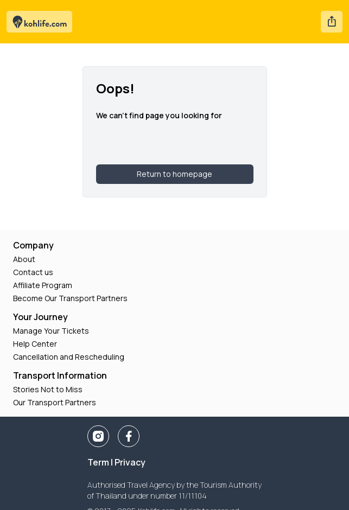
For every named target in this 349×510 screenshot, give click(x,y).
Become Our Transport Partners (70, 298)
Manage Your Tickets (51, 331)
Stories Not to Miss (48, 389)
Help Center (35, 344)
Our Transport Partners (54, 402)
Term (98, 462)
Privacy (130, 462)
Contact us (33, 272)
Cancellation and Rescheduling (68, 357)
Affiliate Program (42, 285)
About (24, 259)
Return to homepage (174, 174)
